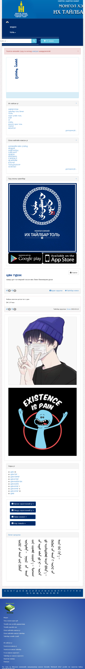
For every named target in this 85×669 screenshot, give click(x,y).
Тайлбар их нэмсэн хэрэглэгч (14, 656)
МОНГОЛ (12, 128)
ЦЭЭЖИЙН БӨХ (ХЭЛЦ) (18, 146)
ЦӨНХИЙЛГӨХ (16, 482)
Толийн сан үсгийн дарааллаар (14, 624)
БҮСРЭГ (11, 163)
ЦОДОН (11, 154)
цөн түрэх (14, 275)
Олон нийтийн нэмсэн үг (12, 630)
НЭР (10, 118)
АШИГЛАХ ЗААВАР (72, 1)
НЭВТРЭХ (61, 1)
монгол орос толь (15, 124)
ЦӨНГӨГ (13, 474)
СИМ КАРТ (12, 152)
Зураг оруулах (56, 291)
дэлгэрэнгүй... (71, 130)
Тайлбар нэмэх (72, 291)
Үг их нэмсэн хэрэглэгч (11, 653)
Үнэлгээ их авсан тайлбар (12, 649)
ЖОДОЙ (11, 148)
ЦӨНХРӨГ (14, 486)
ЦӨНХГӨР (14, 479)
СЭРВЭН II (12, 158)
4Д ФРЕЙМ (12, 160)
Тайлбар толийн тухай (11, 636)
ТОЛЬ (10, 113)
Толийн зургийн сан (10, 627)
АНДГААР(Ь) (13, 150)
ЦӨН (12, 472)
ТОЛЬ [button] (13, 32)
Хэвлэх (73, 273)
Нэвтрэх (6, 661)
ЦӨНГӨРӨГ (15, 477)
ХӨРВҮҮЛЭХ (13, 109)
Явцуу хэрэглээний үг (23, 510)
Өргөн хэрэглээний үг (23, 504)
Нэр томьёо (23, 523)
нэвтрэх (35, 51)
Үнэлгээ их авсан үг (10, 646)
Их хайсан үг (8, 643)
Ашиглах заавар (9, 659)
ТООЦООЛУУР (14, 165)
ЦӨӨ (12, 494)
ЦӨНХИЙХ (14, 484)
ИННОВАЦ (12, 156)
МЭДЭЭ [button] (13, 27)
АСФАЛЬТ (12, 167)
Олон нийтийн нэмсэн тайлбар (14, 633)
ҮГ (9, 120)
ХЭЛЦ (10, 122)
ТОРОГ (11, 126)
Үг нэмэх (49, 41)
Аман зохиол (23, 517)
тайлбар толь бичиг (16, 111)
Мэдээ (6, 617)
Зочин (69, 309)
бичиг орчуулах (14, 535)
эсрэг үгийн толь (15, 116)
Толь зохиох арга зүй (11, 621)
